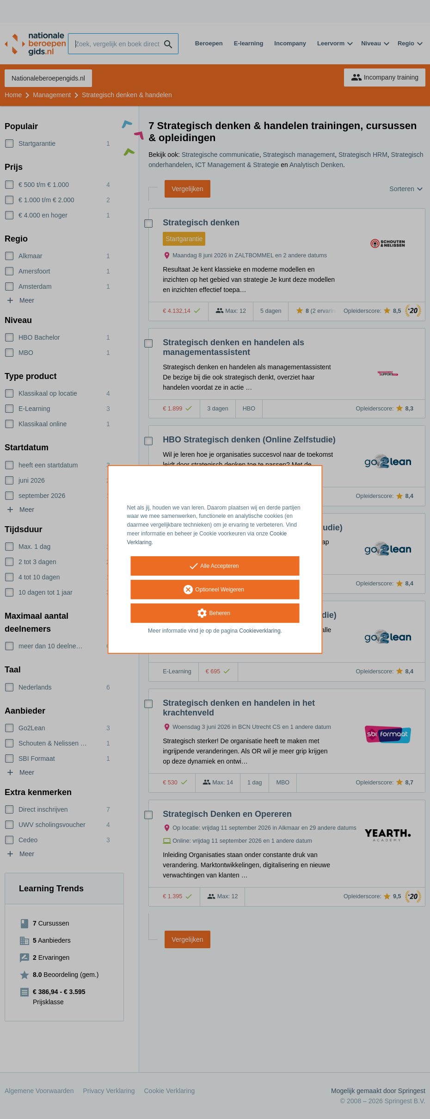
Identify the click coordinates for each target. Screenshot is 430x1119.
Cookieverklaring (259, 630)
